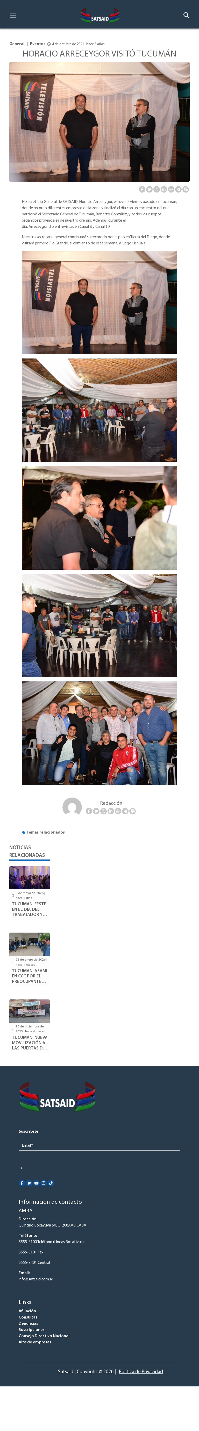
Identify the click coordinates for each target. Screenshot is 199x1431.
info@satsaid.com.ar (36, 1279)
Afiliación (27, 1311)
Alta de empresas (35, 1342)
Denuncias (28, 1324)
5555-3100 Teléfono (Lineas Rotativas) (51, 1242)
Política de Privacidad (141, 1372)
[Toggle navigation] (13, 15)
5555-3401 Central (34, 1263)
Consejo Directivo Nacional (44, 1336)
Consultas (28, 1317)
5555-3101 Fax (31, 1252)
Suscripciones (32, 1330)
